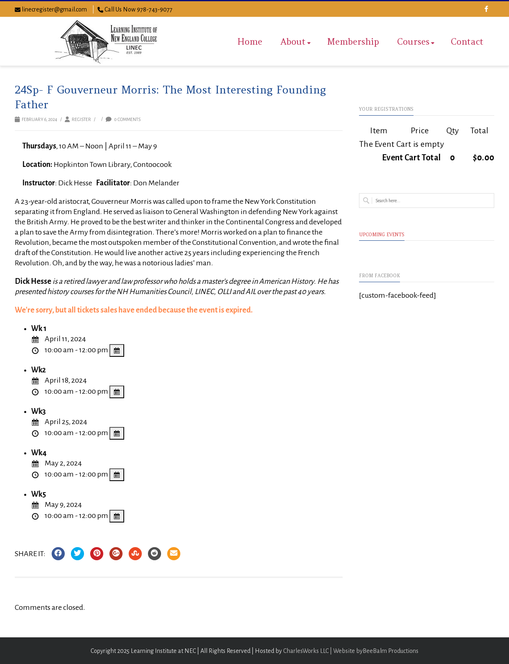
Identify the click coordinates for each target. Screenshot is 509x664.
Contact (467, 41)
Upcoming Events (381, 234)
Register (81, 119)
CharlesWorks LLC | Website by (323, 651)
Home (249, 41)
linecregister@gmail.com (54, 9)
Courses (415, 41)
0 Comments (123, 119)
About (295, 41)
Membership (353, 41)
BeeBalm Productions (390, 651)
